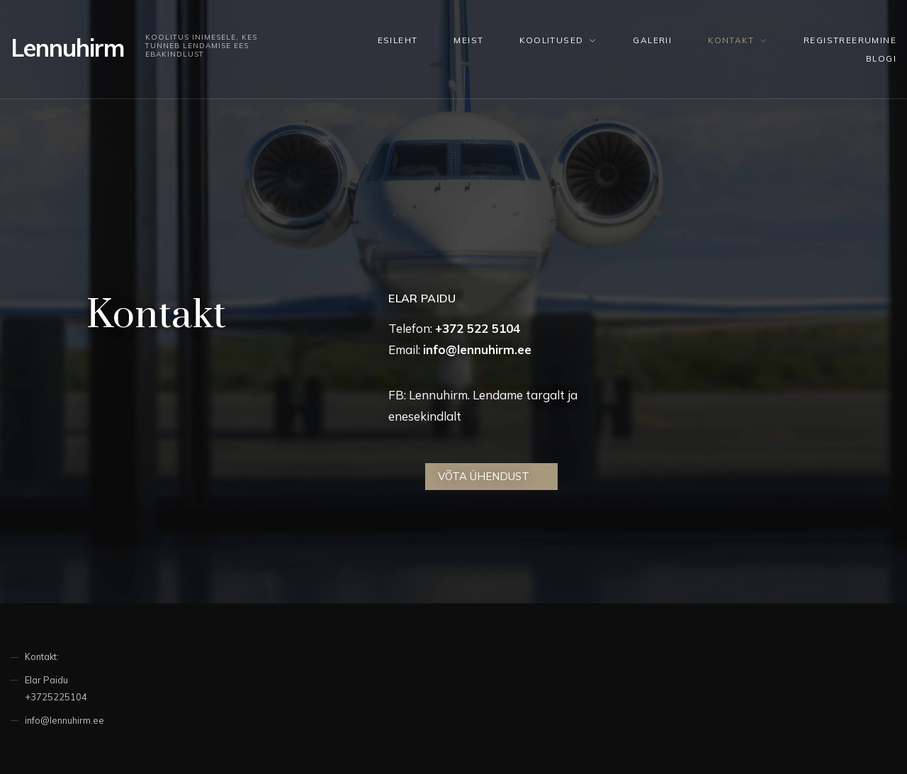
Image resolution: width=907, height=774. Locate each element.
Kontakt (731, 40)
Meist (468, 40)
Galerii (652, 40)
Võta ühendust (483, 476)
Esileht (398, 40)
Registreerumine (850, 40)
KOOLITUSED (551, 40)
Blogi (881, 58)
